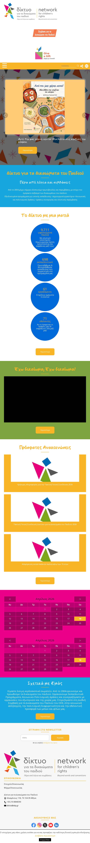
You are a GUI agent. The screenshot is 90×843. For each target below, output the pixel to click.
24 (68, 623)
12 (10, 618)
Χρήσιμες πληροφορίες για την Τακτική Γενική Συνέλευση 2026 (45, 485)
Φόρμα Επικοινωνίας (13, 788)
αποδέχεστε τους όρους (50, 743)
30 (57, 628)
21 (33, 623)
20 (22, 623)
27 (22, 628)
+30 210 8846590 (12, 802)
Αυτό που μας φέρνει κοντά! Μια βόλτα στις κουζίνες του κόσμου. (52, 140)
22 (45, 623)
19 (10, 623)
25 (80, 623)
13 (22, 618)
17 (68, 618)
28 (33, 628)
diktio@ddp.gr (11, 805)
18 (80, 618)
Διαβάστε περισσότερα (45, 835)
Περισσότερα (27, 150)
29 (45, 628)
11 (80, 614)
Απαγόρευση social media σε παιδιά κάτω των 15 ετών (45, 564)
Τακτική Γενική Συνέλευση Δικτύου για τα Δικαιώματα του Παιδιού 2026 (45, 524)
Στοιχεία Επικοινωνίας (14, 784)
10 (68, 614)
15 (45, 618)
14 (33, 618)
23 (57, 623)
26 (10, 628)
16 (57, 618)
